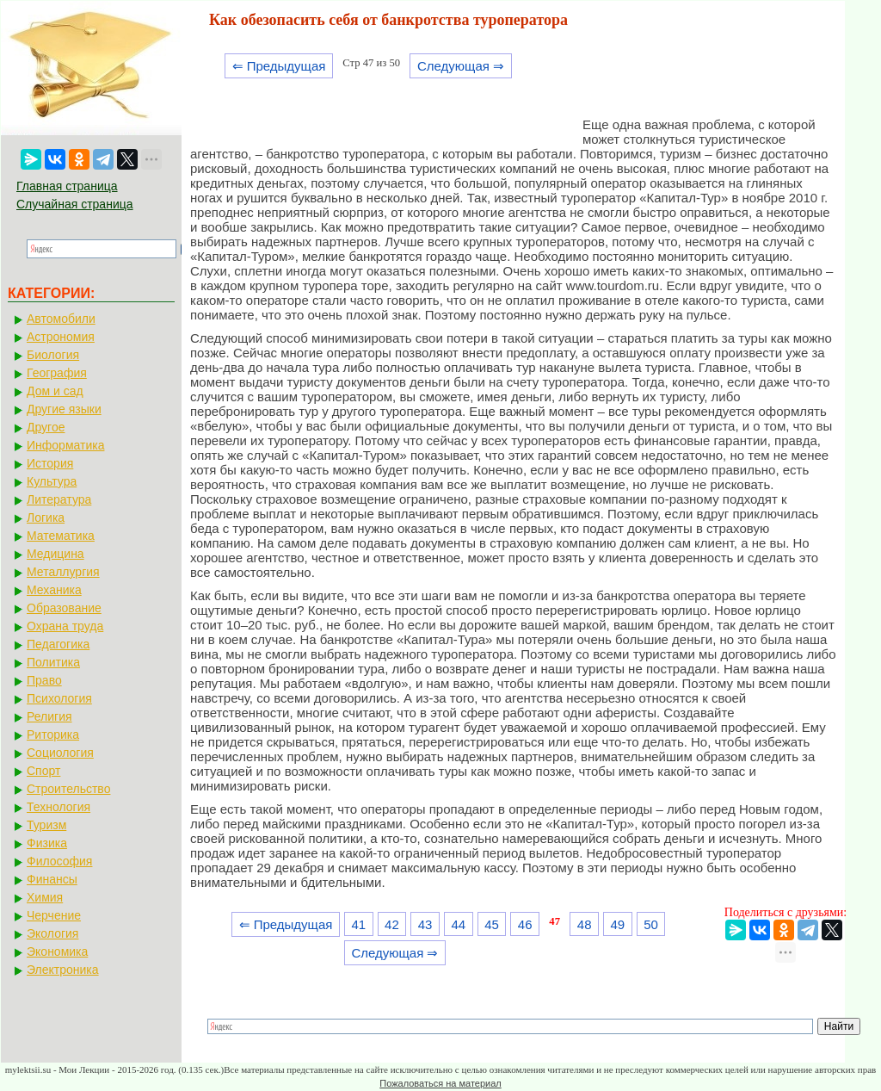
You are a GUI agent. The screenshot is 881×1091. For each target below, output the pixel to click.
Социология (60, 752)
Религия (49, 716)
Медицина (55, 554)
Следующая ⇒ (460, 66)
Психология (59, 698)
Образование (64, 608)
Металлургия (63, 572)
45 (491, 924)
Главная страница (67, 186)
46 (525, 924)
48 (584, 924)
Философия (59, 861)
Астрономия (61, 337)
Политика (53, 662)
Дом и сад (55, 391)
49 (618, 924)
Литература (59, 499)
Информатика (65, 445)
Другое (46, 427)
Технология (58, 807)
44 (458, 924)
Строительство (68, 789)
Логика (46, 517)
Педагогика (58, 644)
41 (358, 924)
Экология (52, 933)
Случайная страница (74, 204)
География (57, 373)
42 (392, 924)
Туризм (46, 825)
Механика (54, 590)
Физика (47, 843)
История (50, 463)
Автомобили (61, 318)
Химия (45, 897)
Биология (53, 355)
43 (425, 924)
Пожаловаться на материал (440, 1083)
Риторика (53, 734)
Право (44, 680)
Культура (52, 481)
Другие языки (64, 409)
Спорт (43, 771)
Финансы (52, 879)
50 (651, 924)
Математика (61, 535)
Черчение (54, 915)
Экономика (57, 951)
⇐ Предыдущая (279, 66)
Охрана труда (65, 626)
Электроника (63, 969)
